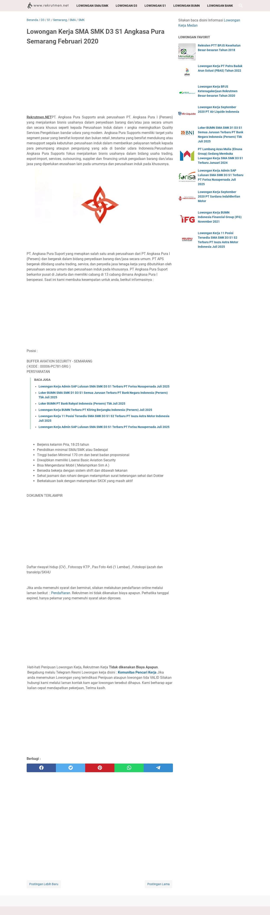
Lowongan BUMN (186, 5)
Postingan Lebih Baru (43, 884)
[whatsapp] (129, 768)
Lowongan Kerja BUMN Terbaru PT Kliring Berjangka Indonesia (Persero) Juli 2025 (95, 410)
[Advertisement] (100, 81)
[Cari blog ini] (240, 5)
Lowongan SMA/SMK (92, 5)
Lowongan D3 (126, 5)
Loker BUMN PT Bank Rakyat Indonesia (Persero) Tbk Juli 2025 (82, 403)
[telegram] (158, 768)
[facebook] (41, 768)
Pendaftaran (60, 593)
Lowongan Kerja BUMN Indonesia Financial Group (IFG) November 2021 (220, 217)
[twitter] (70, 768)
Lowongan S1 (155, 5)
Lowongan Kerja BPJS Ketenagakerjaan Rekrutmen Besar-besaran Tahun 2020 (217, 91)
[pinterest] (99, 768)
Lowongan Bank (220, 5)
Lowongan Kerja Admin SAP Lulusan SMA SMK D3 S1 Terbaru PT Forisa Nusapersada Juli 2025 (104, 386)
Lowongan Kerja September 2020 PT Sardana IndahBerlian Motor (219, 196)
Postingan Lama (158, 884)
